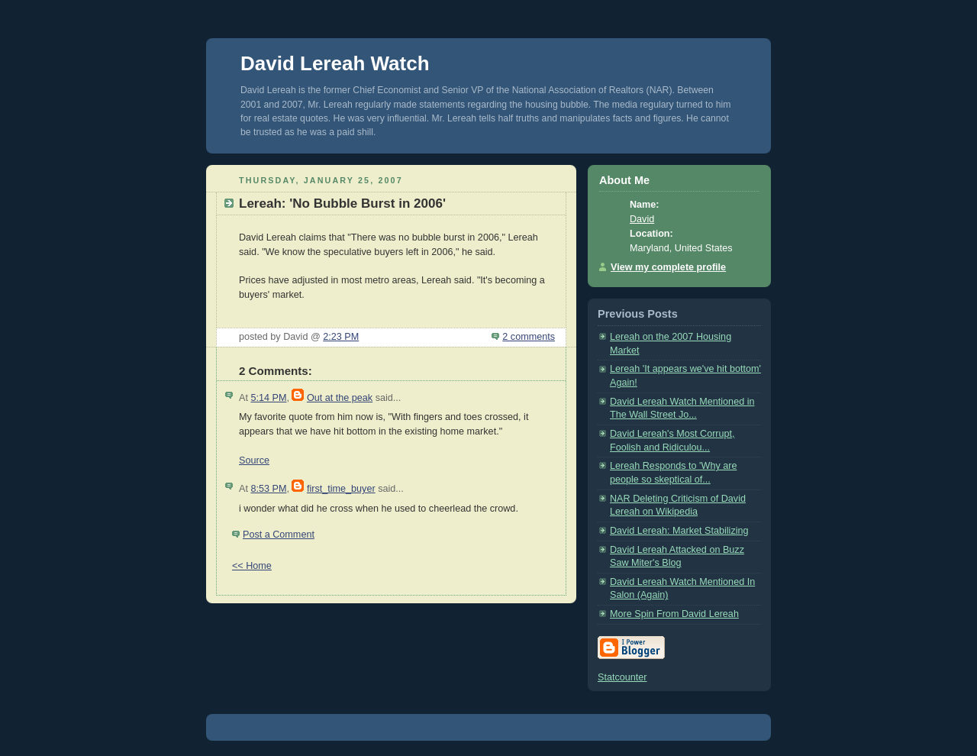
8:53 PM (268, 488)
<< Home (252, 566)
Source (254, 460)
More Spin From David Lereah (674, 614)
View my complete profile (668, 267)
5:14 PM (268, 398)
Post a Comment (278, 534)
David (642, 219)
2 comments (528, 336)
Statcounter (622, 677)
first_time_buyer (341, 488)
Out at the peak (339, 398)
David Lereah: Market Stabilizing (679, 530)
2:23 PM (341, 336)
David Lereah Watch (335, 63)
